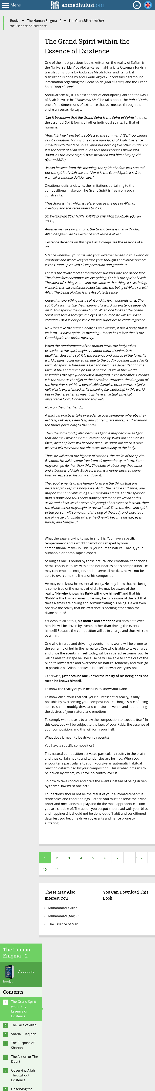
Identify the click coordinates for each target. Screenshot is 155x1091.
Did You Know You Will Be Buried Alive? (25, 461)
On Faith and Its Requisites (23, 556)
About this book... (18, 61)
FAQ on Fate (20, 392)
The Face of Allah (24, 112)
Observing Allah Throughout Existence (23, 162)
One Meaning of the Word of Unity (24, 252)
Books (14, 20)
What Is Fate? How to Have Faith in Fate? (25, 328)
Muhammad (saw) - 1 (64, 917)
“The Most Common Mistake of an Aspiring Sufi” (24, 639)
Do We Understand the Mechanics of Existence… (23, 537)
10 (45, 870)
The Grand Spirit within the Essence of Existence (23, 95)
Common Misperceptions (23, 621)
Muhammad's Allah (63, 909)
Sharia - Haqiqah (23, 121)
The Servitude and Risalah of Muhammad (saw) (25, 268)
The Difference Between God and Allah (24, 679)
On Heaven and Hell (23, 215)
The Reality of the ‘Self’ (24, 229)
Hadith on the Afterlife (21, 486)
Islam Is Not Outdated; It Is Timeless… (21, 795)
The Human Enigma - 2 (44, 20)
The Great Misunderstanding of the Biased (25, 660)
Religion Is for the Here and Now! (24, 778)
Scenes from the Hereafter (23, 500)
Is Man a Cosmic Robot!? (23, 404)
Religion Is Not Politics (22, 765)
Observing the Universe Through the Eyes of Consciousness (25, 183)
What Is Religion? (24, 240)
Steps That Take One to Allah (23, 588)
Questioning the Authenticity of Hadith (23, 365)
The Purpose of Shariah (22, 132)
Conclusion (19, 808)
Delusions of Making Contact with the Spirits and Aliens (23, 737)
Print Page (94, 20)
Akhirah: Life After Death (24, 445)
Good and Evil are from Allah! (24, 431)
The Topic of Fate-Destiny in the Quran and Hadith (25, 346)
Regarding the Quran (21, 298)
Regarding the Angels (21, 311)
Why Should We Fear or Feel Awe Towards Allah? (23, 516)
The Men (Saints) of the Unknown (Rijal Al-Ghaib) (23, 605)
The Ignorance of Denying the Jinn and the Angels (24, 698)
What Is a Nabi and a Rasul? (22, 284)
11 (57, 870)
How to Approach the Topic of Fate (24, 381)
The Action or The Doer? (24, 146)
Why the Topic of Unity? (23, 417)
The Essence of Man (63, 925)
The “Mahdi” (20, 753)
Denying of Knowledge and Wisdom (23, 716)
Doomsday (19, 475)
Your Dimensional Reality (24, 201)
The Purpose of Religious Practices (22, 572)
